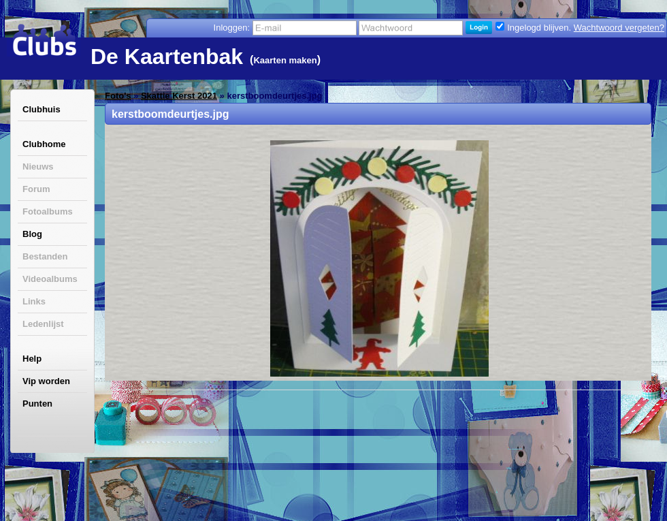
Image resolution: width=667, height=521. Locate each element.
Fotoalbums (47, 211)
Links (34, 301)
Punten (37, 403)
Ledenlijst (43, 324)
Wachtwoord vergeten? (619, 27)
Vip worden (46, 381)
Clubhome (44, 144)
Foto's (118, 96)
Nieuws (38, 166)
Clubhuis (41, 109)
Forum (36, 189)
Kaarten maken (284, 60)
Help (32, 358)
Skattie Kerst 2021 (179, 96)
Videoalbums (50, 279)
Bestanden (44, 256)
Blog (32, 234)
